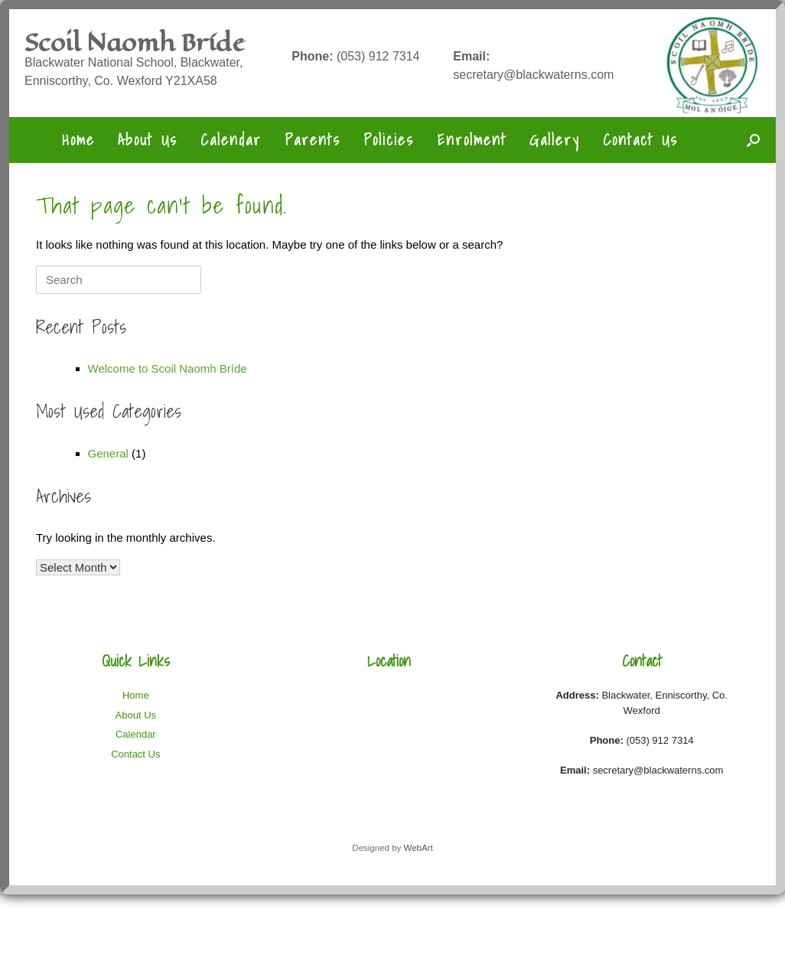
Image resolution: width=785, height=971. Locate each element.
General (108, 453)
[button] (753, 140)
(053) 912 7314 (355, 56)
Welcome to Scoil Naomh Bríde (167, 368)
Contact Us (640, 140)
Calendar (231, 140)
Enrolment (472, 140)
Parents (312, 140)
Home (78, 140)
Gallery (554, 140)
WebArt (417, 847)
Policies (388, 140)
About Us (148, 140)
